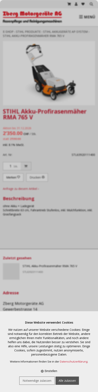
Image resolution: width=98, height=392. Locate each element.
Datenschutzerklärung (73, 361)
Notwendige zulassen (37, 381)
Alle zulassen (67, 381)
